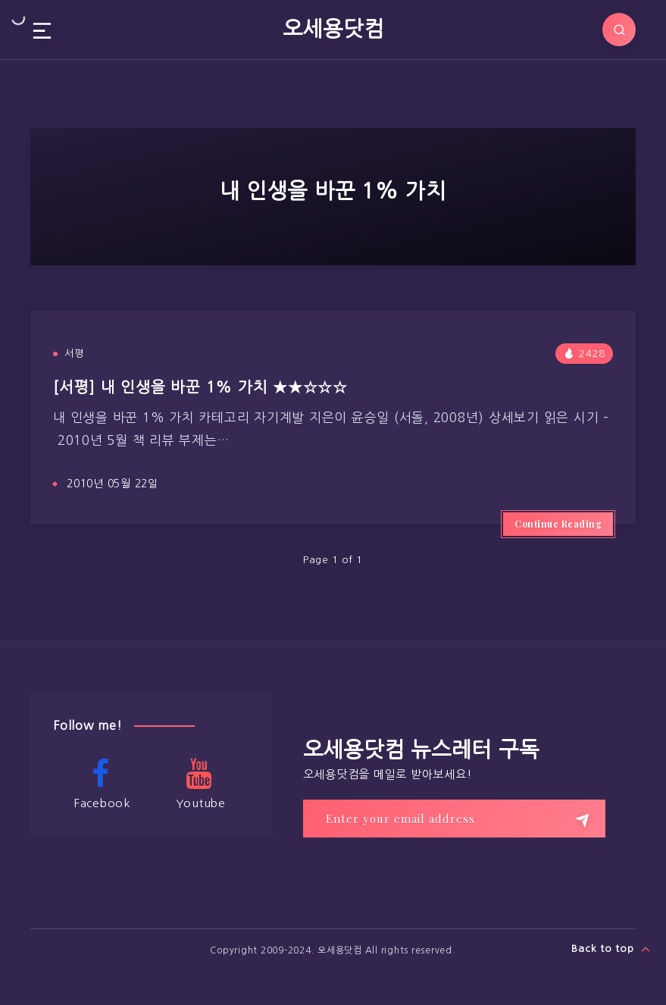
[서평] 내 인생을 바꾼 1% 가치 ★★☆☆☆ (200, 387)
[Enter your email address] (454, 819)
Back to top (611, 949)
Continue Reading (558, 524)
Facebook (100, 784)
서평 (74, 353)
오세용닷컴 (333, 28)
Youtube (199, 784)
